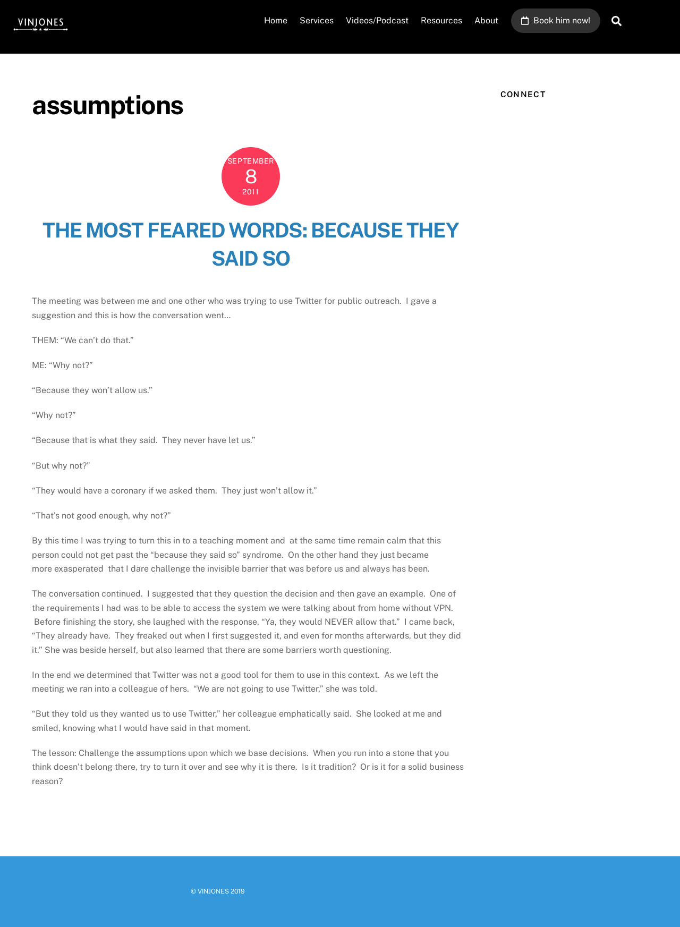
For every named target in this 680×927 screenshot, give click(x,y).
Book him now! (555, 20)
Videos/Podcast (377, 20)
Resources (441, 20)
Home (275, 20)
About (486, 20)
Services (317, 20)
